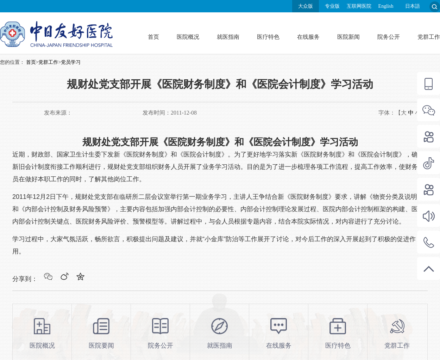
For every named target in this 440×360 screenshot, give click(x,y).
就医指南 (228, 37)
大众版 (305, 6)
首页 (153, 37)
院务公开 (388, 37)
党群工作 (428, 37)
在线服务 (308, 37)
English (386, 6)
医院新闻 (348, 37)
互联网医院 (359, 6)
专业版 (332, 6)
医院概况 (188, 37)
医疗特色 (268, 37)
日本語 (412, 6)
